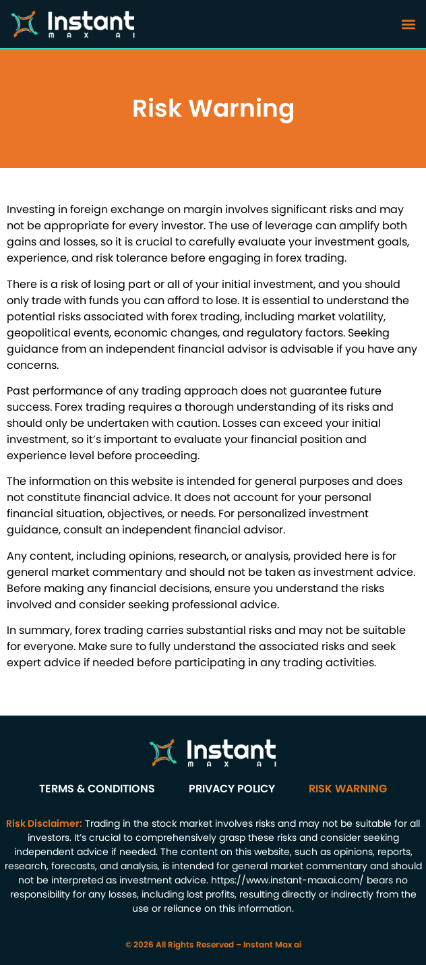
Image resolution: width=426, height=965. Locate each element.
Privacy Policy (232, 788)
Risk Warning (348, 788)
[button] (408, 24)
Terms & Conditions (97, 788)
